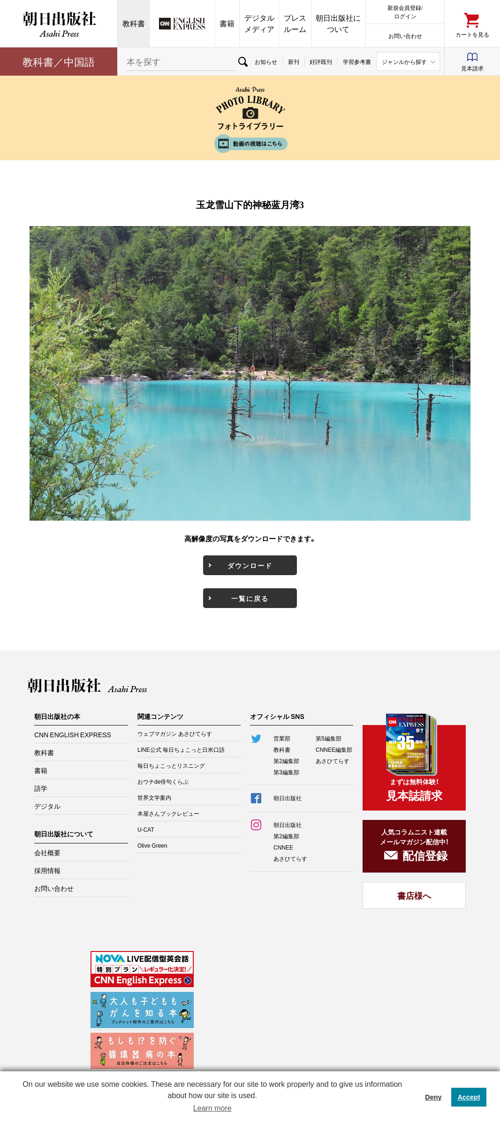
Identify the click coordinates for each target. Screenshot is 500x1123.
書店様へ (414, 895)
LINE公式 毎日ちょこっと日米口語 (181, 749)
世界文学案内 (154, 797)
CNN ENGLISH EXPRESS (72, 734)
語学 (40, 788)
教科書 (133, 23)
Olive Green (152, 845)
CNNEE (283, 847)
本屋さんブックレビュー (168, 813)
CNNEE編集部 (334, 749)
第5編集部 (328, 738)
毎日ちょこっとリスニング (171, 765)
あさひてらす (332, 760)
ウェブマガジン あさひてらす (174, 733)
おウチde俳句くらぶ (163, 781)
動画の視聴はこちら (250, 143)
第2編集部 (286, 760)
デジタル (47, 806)
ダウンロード (250, 565)
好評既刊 (321, 61)
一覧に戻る (250, 598)
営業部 (281, 738)
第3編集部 (286, 772)
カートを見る (472, 34)
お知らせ (266, 61)
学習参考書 (357, 61)
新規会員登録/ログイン (405, 11)
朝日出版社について (338, 23)
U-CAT (145, 829)
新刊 (293, 61)
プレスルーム (295, 23)
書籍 (227, 23)
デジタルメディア (259, 23)
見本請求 (472, 68)
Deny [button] (433, 1097)
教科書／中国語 (59, 61)
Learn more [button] (212, 1108)
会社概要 (47, 852)
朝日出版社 (58, 23)
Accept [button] (469, 1097)
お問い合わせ (405, 35)
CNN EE (182, 23)
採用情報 (47, 870)
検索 (243, 61)
